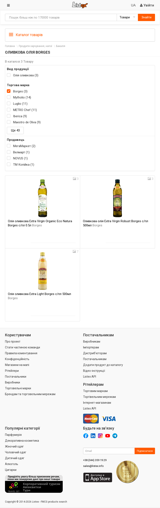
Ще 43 (15, 130)
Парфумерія (13, 434)
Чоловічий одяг (15, 452)
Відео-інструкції (94, 370)
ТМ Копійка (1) (23, 164)
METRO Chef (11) (25, 110)
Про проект (12, 341)
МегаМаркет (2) (24, 146)
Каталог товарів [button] (26, 35)
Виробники (12, 382)
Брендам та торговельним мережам (30, 394)
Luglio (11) (20, 104)
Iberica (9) (20, 116)
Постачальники (15, 376)
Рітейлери (12, 370)
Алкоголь (11, 464)
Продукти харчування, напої (35, 46)
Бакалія (60, 46)
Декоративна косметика (22, 440)
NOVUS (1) (20, 158)
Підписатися (145, 451)
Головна (10, 46)
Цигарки (10, 469)
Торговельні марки (18, 388)
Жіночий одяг (14, 446)
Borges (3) (20, 91)
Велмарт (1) (21, 152)
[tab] (80, 34)
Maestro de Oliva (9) (27, 122)
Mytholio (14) (22, 97)
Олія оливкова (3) (25, 75)
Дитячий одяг (14, 458)
